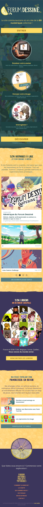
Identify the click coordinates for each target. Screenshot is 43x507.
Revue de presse (21, 496)
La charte (21, 488)
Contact (21, 498)
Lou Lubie (37, 503)
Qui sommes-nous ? (21, 490)
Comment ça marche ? (21, 485)
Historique (21, 493)
